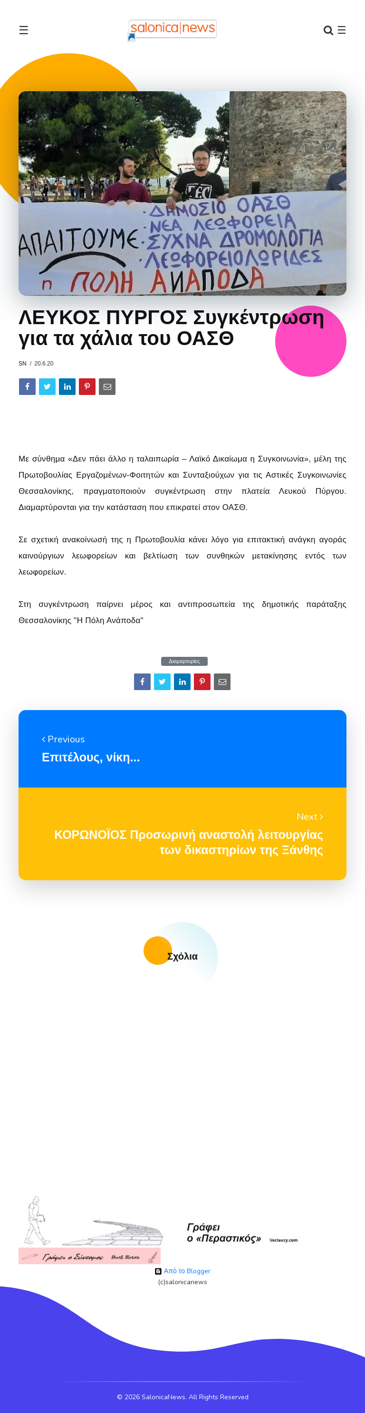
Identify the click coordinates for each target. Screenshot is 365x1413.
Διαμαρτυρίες (184, 661)
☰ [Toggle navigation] (24, 30)
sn (23, 363)
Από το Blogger (182, 1271)
